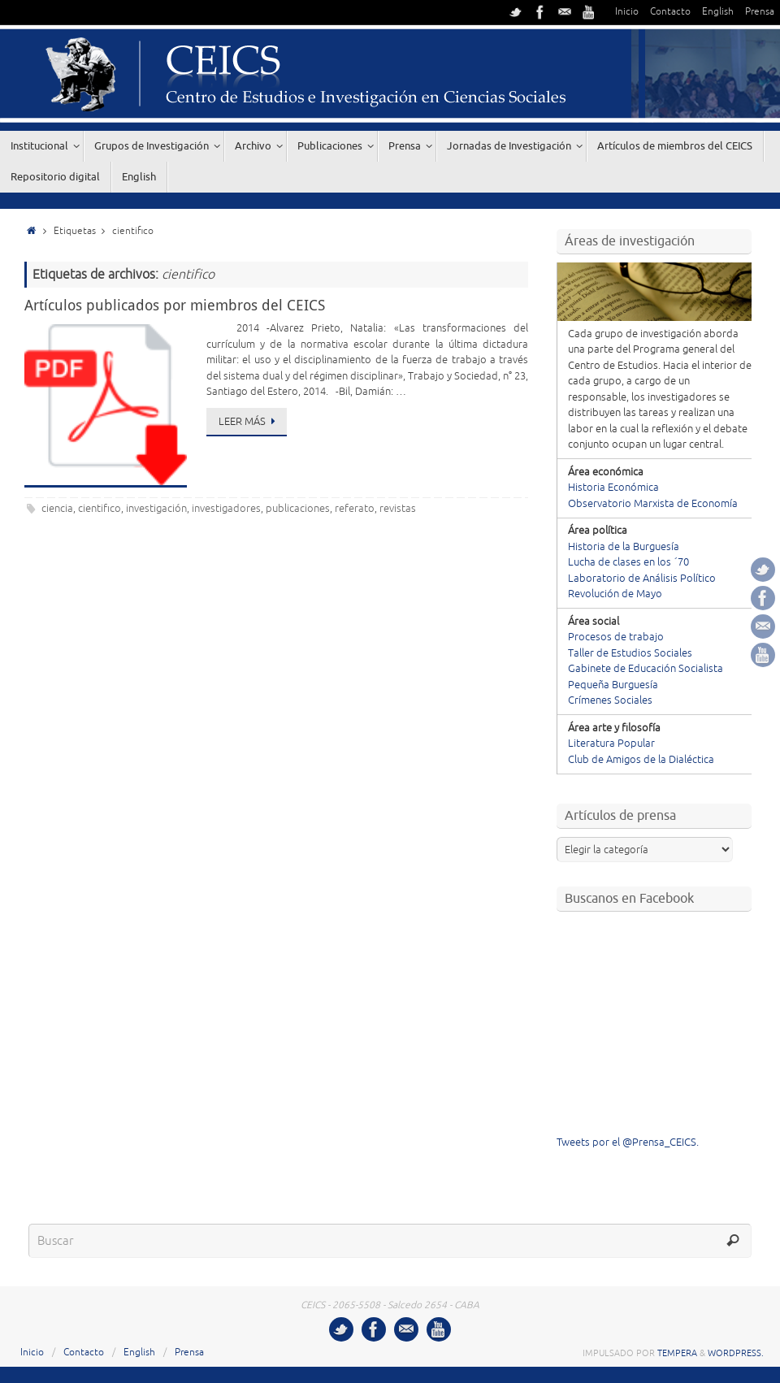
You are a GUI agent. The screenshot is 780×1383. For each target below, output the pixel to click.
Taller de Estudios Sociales (630, 653)
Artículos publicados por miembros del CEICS (174, 304)
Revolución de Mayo (615, 593)
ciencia (57, 508)
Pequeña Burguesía (613, 685)
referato (355, 508)
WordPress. (736, 1353)
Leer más (249, 421)
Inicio (627, 12)
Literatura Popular (611, 743)
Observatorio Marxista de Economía (653, 503)
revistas (397, 508)
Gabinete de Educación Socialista (645, 668)
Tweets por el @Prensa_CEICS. (628, 1142)
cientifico (99, 508)
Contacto (670, 12)
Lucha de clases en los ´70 (628, 562)
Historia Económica (613, 487)
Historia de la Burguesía (623, 546)
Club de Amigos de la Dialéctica (641, 759)
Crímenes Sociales (610, 700)
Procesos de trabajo (616, 637)
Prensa (759, 12)
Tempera (677, 1353)
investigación (156, 508)
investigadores (226, 508)
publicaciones (298, 508)
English (718, 12)
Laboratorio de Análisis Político (642, 578)
